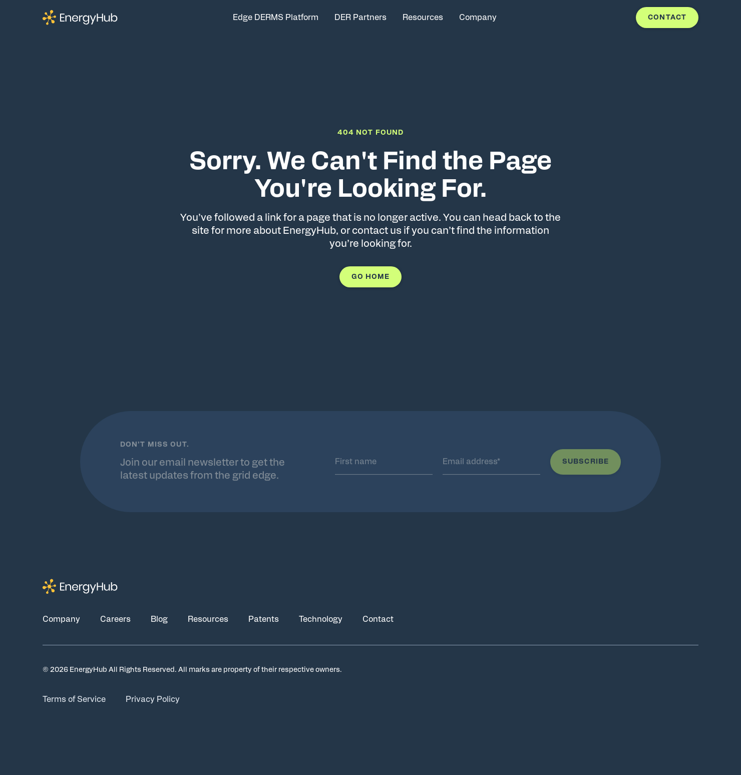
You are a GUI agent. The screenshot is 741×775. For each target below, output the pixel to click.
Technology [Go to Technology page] (320, 619)
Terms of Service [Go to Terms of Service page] (74, 699)
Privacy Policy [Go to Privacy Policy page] (153, 699)
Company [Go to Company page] (61, 619)
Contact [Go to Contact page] (378, 619)
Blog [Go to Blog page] (159, 619)
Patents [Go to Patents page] (263, 619)
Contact (667, 17)
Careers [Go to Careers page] (115, 619)
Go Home (370, 276)
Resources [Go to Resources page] (208, 619)
